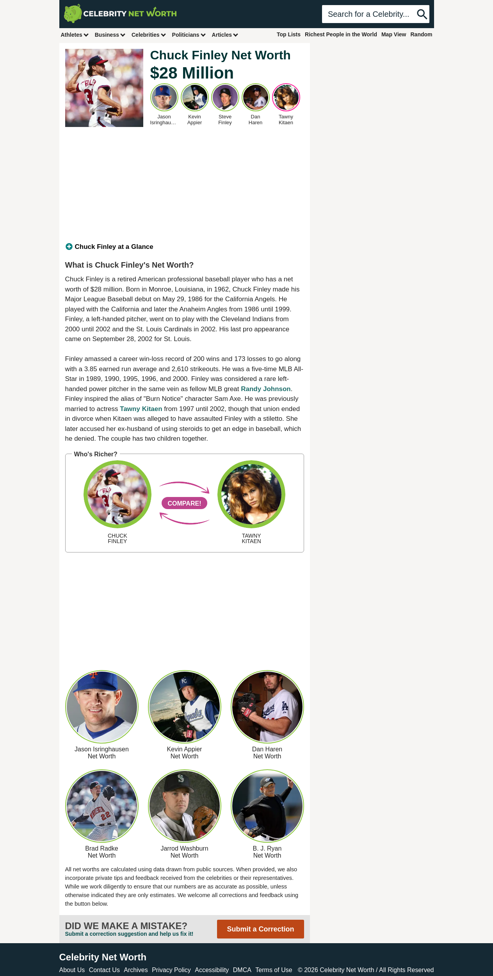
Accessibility (212, 970)
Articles (225, 34)
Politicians (189, 34)
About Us (72, 970)
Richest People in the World (341, 34)
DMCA (242, 970)
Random (421, 34)
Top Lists (289, 34)
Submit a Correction (260, 929)
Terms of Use (273, 970)
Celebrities (149, 34)
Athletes (75, 34)
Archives (136, 970)
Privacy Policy (171, 970)
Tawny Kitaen (141, 409)
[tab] (184, 247)
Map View (393, 34)
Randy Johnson (266, 389)
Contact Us (104, 970)
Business (110, 34)
